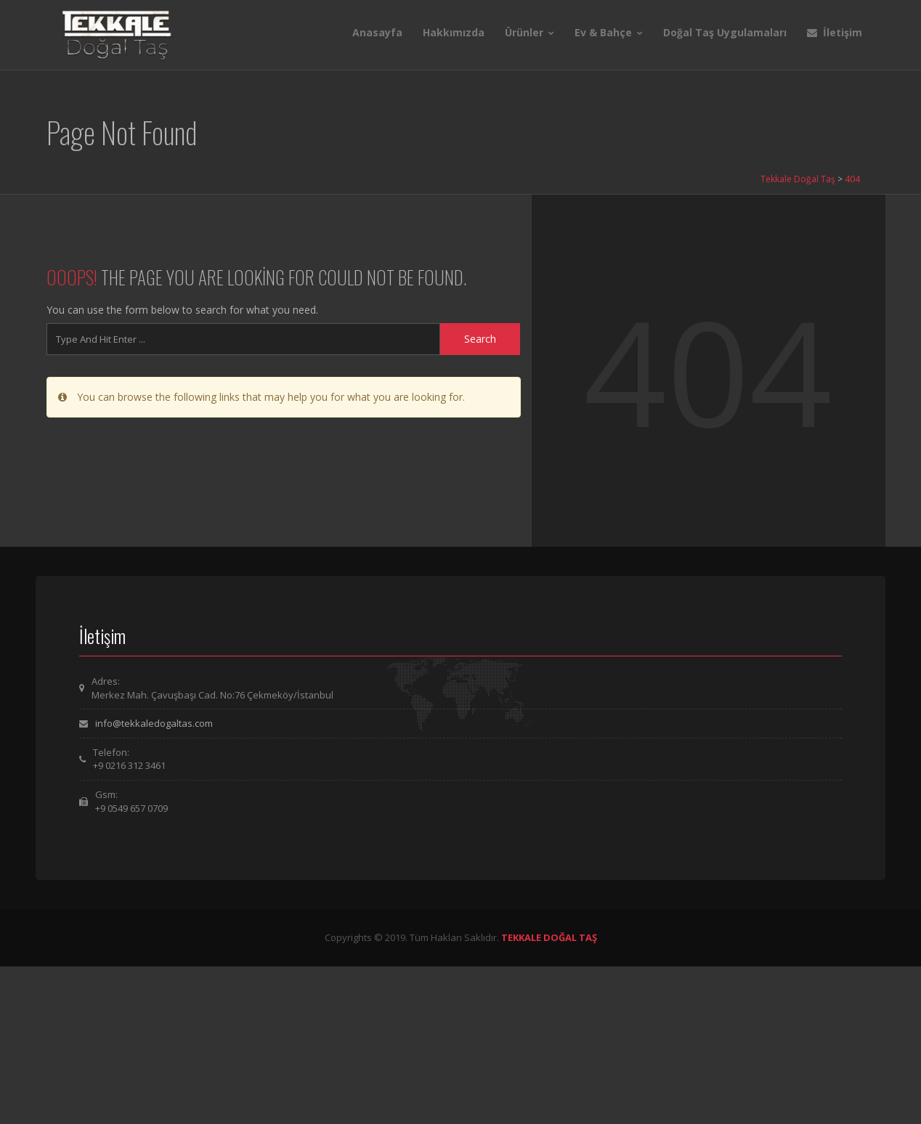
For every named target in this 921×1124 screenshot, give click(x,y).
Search (480, 339)
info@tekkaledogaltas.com (154, 723)
